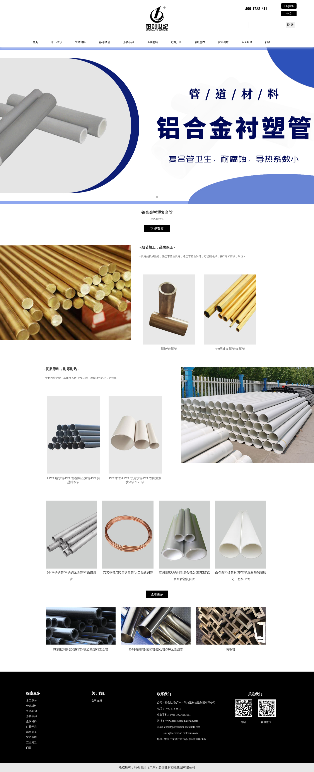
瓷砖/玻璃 (104, 42)
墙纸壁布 (200, 42)
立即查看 (157, 228)
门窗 (267, 42)
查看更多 (157, 594)
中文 (289, 13)
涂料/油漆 (128, 42)
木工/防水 (56, 42)
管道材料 (80, 42)
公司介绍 (97, 700)
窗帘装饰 (223, 42)
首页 (35, 42)
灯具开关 (176, 42)
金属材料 (152, 42)
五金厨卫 (247, 42)
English (289, 6)
